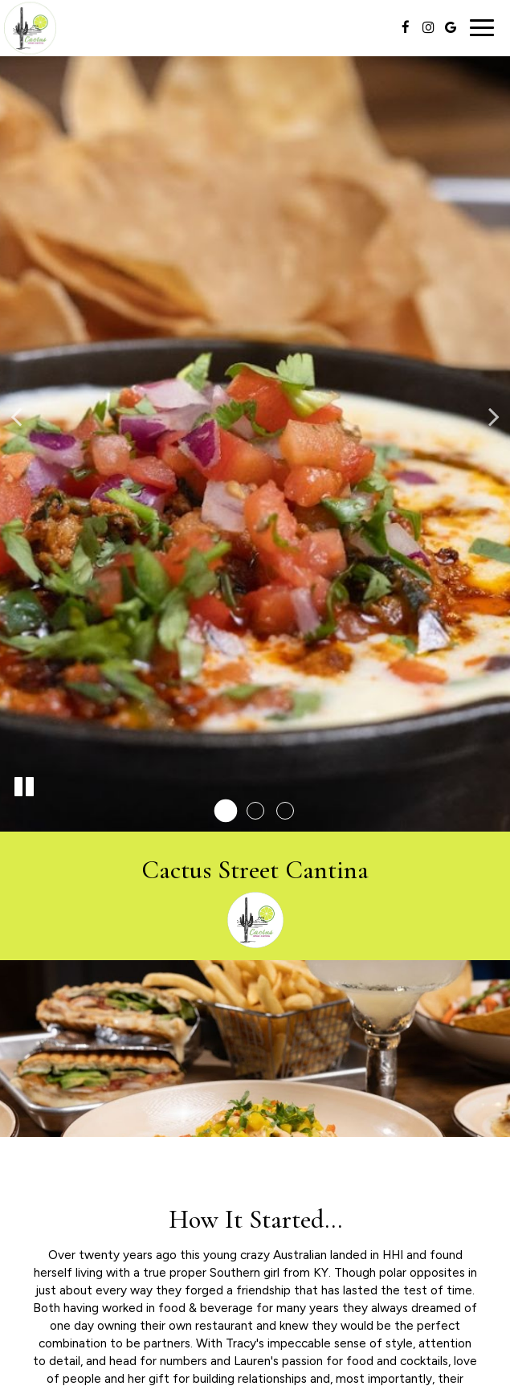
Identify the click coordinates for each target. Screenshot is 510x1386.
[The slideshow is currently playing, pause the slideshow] (24, 787)
